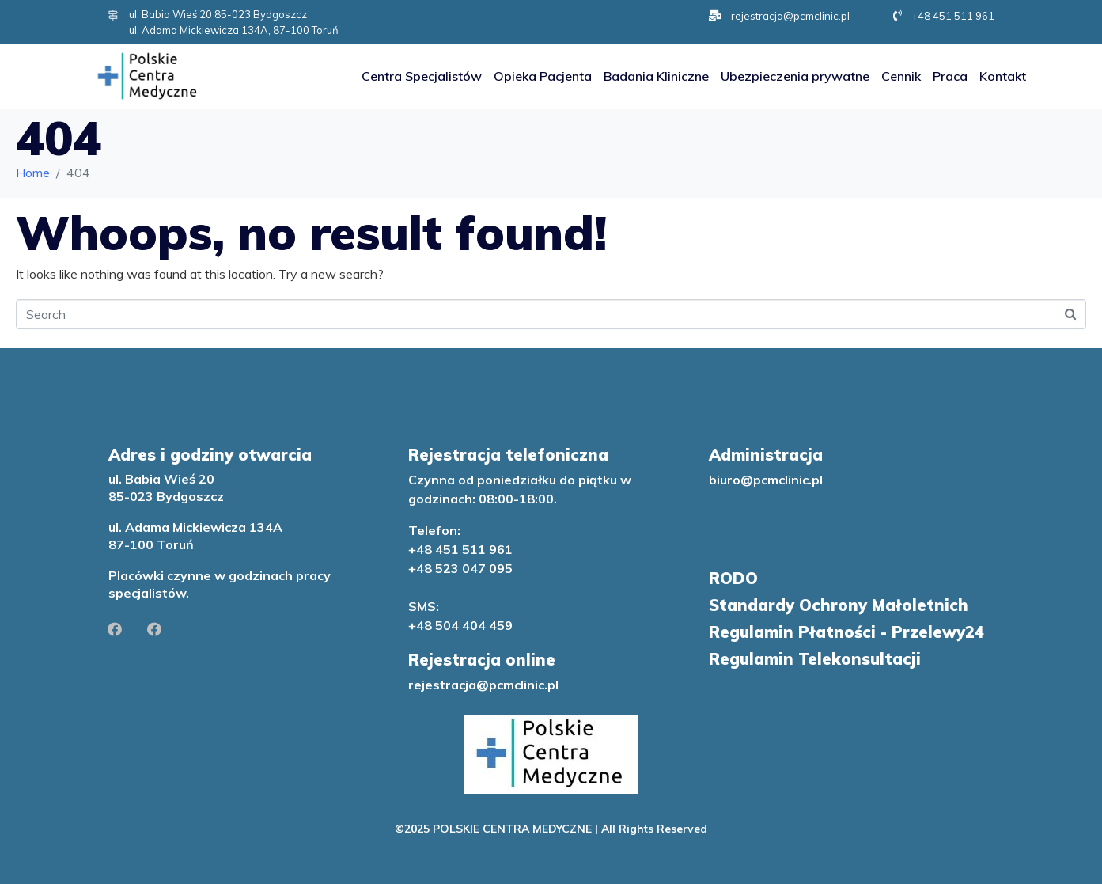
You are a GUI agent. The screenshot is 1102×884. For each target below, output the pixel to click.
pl (553, 684)
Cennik (901, 76)
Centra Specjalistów (422, 76)
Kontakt (1002, 76)
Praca (950, 76)
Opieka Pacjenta (543, 76)
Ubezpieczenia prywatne (795, 76)
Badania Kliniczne (656, 76)
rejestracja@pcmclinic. (477, 684)
